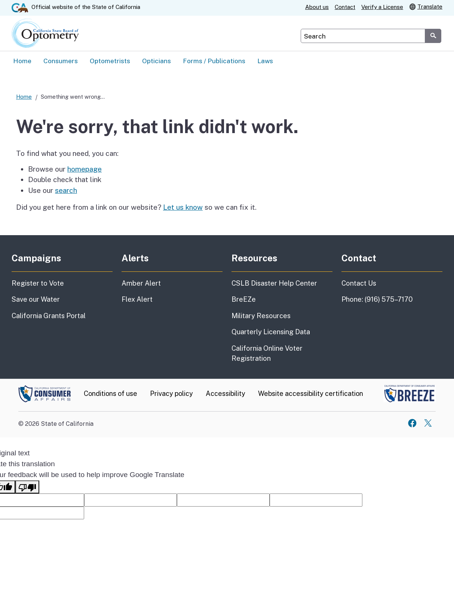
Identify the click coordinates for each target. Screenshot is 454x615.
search (66, 191)
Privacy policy (171, 394)
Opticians (156, 61)
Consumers (60, 61)
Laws (265, 61)
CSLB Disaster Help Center (274, 283)
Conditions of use (110, 394)
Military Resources (261, 316)
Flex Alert (137, 300)
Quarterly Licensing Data (270, 332)
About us (317, 7)
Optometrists (110, 61)
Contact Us (358, 283)
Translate (425, 6)
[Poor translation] (27, 487)
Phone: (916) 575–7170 (377, 300)
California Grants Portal (49, 316)
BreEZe (243, 300)
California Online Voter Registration (267, 354)
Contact (345, 7)
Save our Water (36, 300)
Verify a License (382, 7)
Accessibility (225, 394)
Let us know (183, 207)
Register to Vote (38, 283)
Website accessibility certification (310, 394)
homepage (84, 169)
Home (22, 61)
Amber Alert (141, 283)
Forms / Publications (214, 61)
